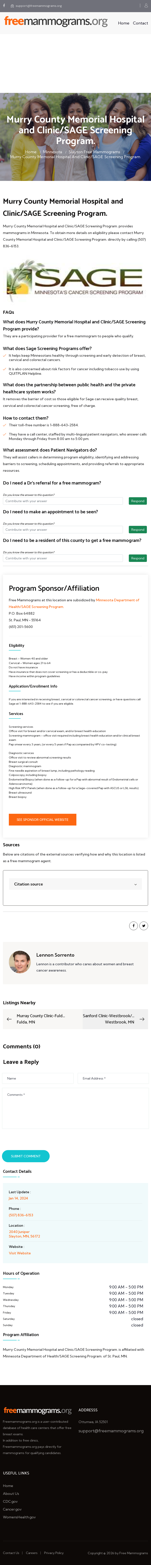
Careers (32, 1553)
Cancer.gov (12, 1509)
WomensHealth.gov (19, 1517)
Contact (140, 23)
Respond (137, 501)
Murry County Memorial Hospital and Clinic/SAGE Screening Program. (75, 156)
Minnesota (52, 151)
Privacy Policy (54, 1553)
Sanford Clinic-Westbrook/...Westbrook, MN (114, 1019)
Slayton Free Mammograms (94, 151)
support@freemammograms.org (36, 6)
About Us (11, 1493)
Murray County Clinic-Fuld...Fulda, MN (35, 1019)
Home (123, 23)
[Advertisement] (75, 63)
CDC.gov (10, 1501)
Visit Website (20, 1253)
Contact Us (11, 1553)
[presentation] (33, 1140)
